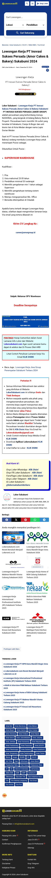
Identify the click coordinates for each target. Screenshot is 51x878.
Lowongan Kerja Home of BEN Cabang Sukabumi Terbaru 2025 (37, 575)
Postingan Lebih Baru (11, 649)
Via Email (33, 781)
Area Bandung (20, 726)
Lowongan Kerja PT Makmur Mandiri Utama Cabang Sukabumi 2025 (12, 575)
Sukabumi (32, 773)
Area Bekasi (32, 726)
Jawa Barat (34, 761)
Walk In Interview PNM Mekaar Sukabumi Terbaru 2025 (36, 599)
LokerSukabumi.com (15, 392)
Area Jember (10, 742)
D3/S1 (34, 757)
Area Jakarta (37, 738)
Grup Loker (42, 3)
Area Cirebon (23, 734)
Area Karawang (23, 742)
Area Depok (35, 734)
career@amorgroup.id (25, 232)
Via (7, 781)
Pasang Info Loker (10, 836)
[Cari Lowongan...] (25, 17)
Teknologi (9, 777)
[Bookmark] (48, 70)
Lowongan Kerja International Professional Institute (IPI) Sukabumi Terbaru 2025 (12, 602)
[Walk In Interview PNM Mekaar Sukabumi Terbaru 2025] (38, 587)
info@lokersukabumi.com (24, 824)
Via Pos (19, 784)
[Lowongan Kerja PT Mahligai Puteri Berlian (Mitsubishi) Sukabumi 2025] (38, 618)
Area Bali (9, 726)
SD (11, 769)
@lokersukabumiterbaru (18, 485)
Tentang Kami (7, 860)
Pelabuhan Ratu (36, 765)
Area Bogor (10, 730)
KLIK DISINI (28, 357)
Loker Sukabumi (22, 874)
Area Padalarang (12, 746)
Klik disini (38, 475)
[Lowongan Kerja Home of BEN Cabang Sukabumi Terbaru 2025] (38, 562)
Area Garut (10, 738)
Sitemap (31, 848)
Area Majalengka (38, 742)
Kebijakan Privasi (8, 868)
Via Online (9, 784)
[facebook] (6, 520)
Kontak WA (32, 860)
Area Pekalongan (12, 749)
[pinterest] (25, 520)
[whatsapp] (35, 520)
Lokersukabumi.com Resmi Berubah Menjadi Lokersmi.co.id (12, 550)
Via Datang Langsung (19, 781)
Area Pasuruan (26, 746)
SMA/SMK (9, 773)
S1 (7, 769)
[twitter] (16, 520)
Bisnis (8, 757)
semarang (35, 769)
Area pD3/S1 (39, 746)
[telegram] (44, 520)
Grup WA (31, 868)
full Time (9, 761)
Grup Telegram (33, 863)
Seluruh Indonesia (21, 769)
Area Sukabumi (39, 749)
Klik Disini (19, 429)
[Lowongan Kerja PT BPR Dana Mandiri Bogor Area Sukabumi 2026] (38, 537)
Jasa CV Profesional (36, 844)
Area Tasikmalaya (26, 753)
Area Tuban (40, 753)
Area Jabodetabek (23, 738)
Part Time (24, 765)
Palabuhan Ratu (12, 765)
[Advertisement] (25, 260)
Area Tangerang (12, 753)
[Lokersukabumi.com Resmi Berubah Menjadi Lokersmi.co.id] (13, 537)
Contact (5, 840)
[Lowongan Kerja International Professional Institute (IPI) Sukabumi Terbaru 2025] (13, 587)
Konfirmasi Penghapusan (11, 844)
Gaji (16, 761)
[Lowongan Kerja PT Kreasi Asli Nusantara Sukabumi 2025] (13, 618)
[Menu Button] (32, 3)
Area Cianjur (33, 730)
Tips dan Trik (20, 777)
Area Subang (26, 749)
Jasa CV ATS (34, 840)
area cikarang (11, 734)
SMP (24, 773)
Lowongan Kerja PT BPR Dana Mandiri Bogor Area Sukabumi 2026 (37, 550)
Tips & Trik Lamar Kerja (37, 836)
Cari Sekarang (25, 32)
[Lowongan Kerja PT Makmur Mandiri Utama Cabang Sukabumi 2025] (13, 562)
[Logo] (25, 811)
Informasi (24, 761)
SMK (17, 773)
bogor (15, 757)
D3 (28, 757)
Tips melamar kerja (35, 777)
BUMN (22, 757)
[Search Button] (27, 3)
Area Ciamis (21, 730)
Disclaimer (6, 863)
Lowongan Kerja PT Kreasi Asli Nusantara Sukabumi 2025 (11, 630)
